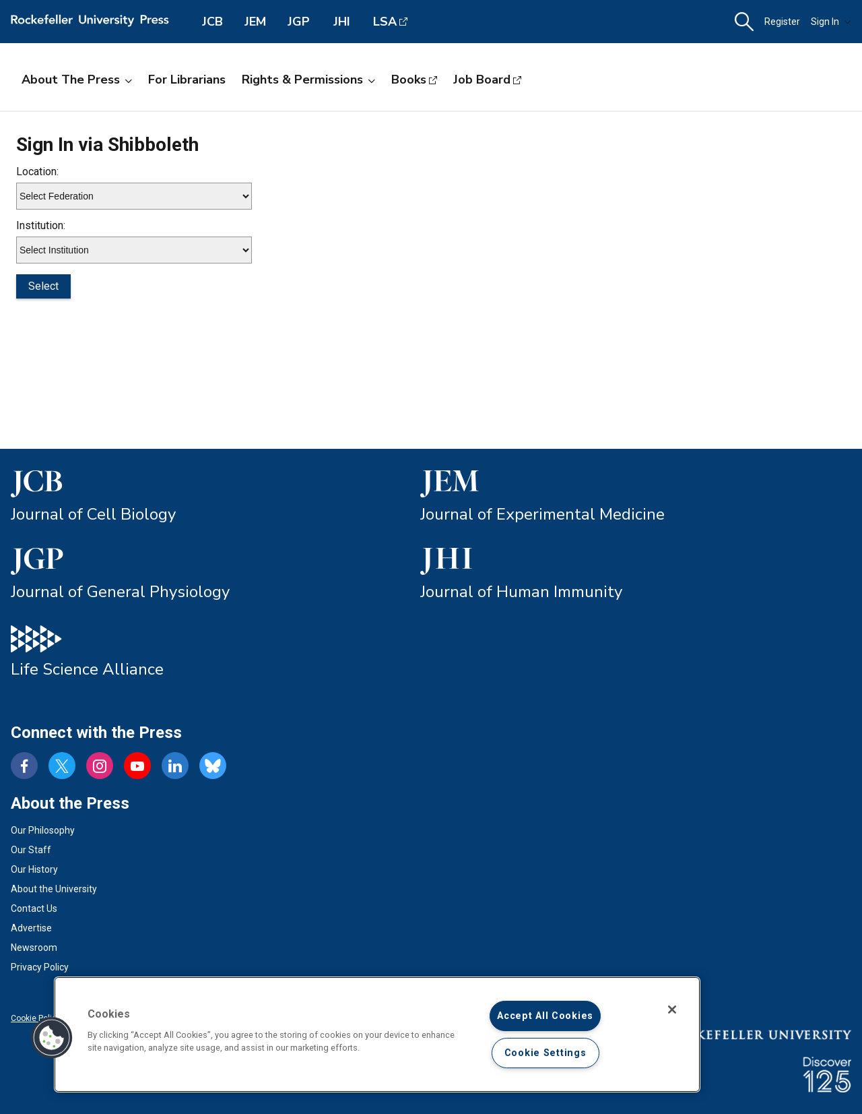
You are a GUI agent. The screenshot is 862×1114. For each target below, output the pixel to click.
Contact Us (34, 908)
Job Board (481, 79)
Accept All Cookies (545, 1016)
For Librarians (187, 79)
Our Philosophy (43, 830)
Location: (37, 171)
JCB (212, 21)
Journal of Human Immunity (521, 591)
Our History (34, 869)
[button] (744, 22)
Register (782, 21)
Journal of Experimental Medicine (542, 514)
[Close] (672, 1009)
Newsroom (34, 947)
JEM (255, 21)
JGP (299, 21)
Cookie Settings (545, 1053)
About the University (54, 889)
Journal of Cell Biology (93, 514)
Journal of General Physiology (120, 591)
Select (43, 286)
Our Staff (31, 849)
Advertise (31, 928)
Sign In (831, 21)
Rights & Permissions (308, 79)
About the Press (77, 79)
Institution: (40, 225)
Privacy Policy (40, 967)
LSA (385, 21)
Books (408, 79)
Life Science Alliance (87, 669)
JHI (341, 21)
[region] (377, 1034)
